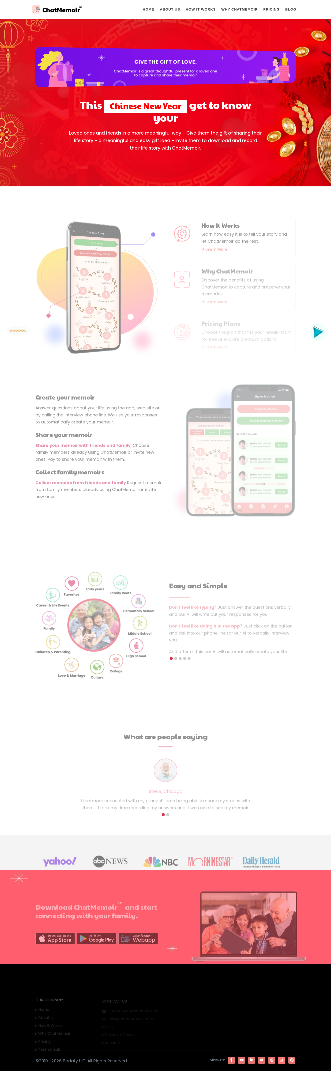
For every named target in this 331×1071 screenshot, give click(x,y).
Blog (290, 9)
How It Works (201, 9)
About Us (170, 9)
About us (46, 1020)
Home (148, 9)
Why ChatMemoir (239, 9)
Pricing (271, 9)
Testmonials (49, 1052)
